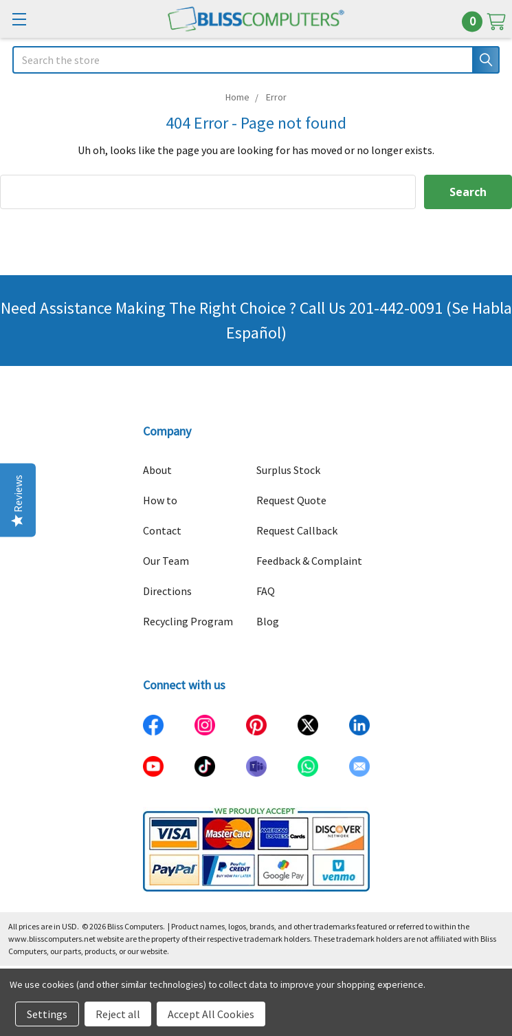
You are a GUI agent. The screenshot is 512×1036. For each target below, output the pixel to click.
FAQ (265, 591)
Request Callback (296, 530)
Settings (47, 1014)
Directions (167, 591)
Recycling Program (188, 621)
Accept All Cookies (211, 1014)
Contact (162, 530)
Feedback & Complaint (309, 561)
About (157, 470)
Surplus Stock (288, 470)
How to (160, 500)
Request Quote (291, 500)
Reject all (118, 1014)
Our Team (166, 561)
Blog (267, 621)
